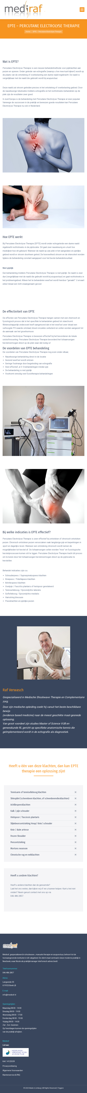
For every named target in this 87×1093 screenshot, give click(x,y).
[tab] (43, 792)
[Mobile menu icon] (82, 9)
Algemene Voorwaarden (13, 1070)
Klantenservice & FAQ (11, 1075)
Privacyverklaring (10, 1066)
